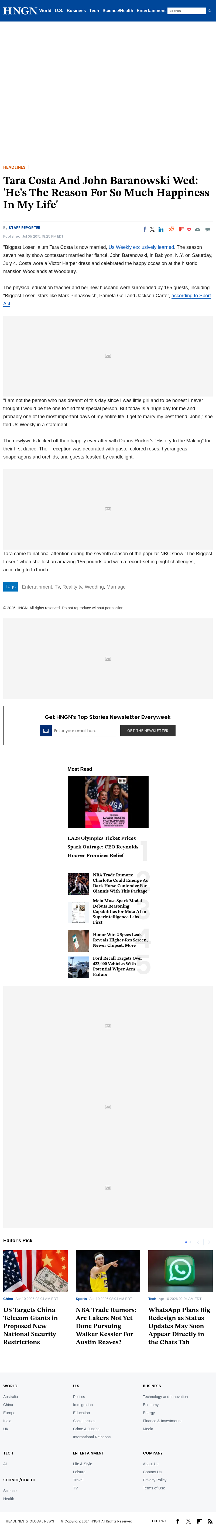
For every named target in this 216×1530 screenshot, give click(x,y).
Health (8, 1499)
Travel (78, 1480)
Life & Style (82, 1464)
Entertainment (151, 10)
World (45, 10)
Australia (10, 1397)
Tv (57, 587)
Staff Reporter (24, 227)
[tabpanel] (108, 1299)
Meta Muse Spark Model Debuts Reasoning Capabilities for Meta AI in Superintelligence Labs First (119, 912)
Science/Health (117, 10)
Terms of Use (154, 1488)
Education (81, 1413)
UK (5, 1429)
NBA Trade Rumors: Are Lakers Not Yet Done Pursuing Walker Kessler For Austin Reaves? (106, 1326)
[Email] (197, 229)
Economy (151, 1405)
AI (5, 1464)
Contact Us (152, 1472)
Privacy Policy (154, 1480)
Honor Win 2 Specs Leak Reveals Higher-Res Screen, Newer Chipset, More (120, 940)
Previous (198, 1242)
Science (10, 1491)
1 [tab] (186, 1242)
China (8, 1299)
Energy (149, 1413)
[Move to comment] (208, 229)
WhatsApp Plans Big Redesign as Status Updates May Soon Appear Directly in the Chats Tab (179, 1326)
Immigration (83, 1405)
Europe (9, 1413)
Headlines (14, 167)
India (7, 1421)
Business (76, 10)
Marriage (116, 587)
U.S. (59, 10)
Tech (94, 10)
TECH (8, 1453)
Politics (79, 1397)
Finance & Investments (162, 1421)
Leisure (79, 1472)
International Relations (92, 1437)
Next (208, 1242)
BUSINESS (152, 1386)
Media (148, 1429)
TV (75, 1488)
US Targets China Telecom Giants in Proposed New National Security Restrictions (30, 1326)
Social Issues (84, 1421)
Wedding (94, 587)
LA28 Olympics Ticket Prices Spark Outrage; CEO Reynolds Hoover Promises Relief (103, 847)
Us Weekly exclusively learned (141, 247)
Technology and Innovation (165, 1397)
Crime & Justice (86, 1429)
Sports (81, 1299)
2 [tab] (190, 1242)
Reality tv (72, 587)
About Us (151, 1464)
